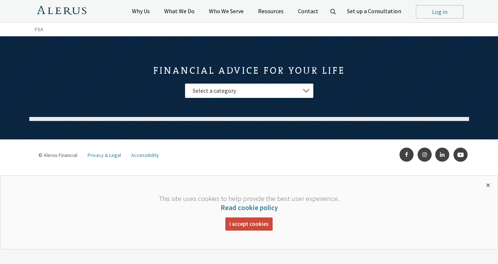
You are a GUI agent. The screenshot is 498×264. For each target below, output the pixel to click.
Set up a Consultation (374, 11)
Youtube (460, 154)
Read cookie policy (249, 207)
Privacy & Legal (104, 155)
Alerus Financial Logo (61, 11)
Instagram (424, 154)
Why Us (141, 11)
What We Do (179, 11)
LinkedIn (442, 154)
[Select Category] (249, 91)
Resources (271, 11)
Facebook (406, 154)
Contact (308, 11)
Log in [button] (439, 11)
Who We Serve (226, 11)
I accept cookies (249, 223)
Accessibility (145, 155)
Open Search (332, 11)
